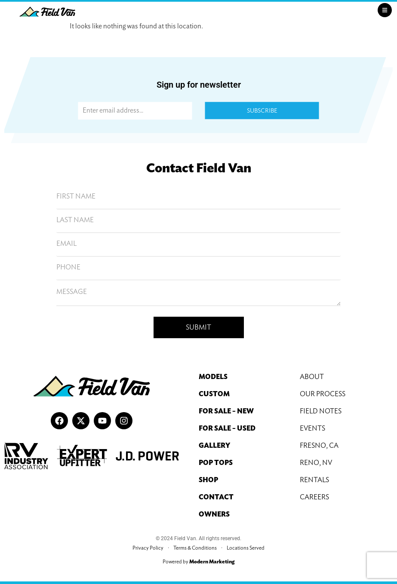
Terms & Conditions (195, 547)
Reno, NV (316, 463)
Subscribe (262, 110)
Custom (214, 394)
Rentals (314, 480)
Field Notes (321, 411)
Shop (208, 480)
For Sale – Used (227, 428)
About (312, 377)
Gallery (214, 445)
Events (312, 428)
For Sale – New (226, 411)
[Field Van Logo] (47, 11)
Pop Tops (216, 463)
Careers (314, 497)
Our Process (322, 394)
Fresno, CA (319, 445)
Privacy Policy (147, 547)
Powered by (198, 561)
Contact (216, 497)
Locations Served (246, 547)
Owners (214, 514)
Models (213, 377)
